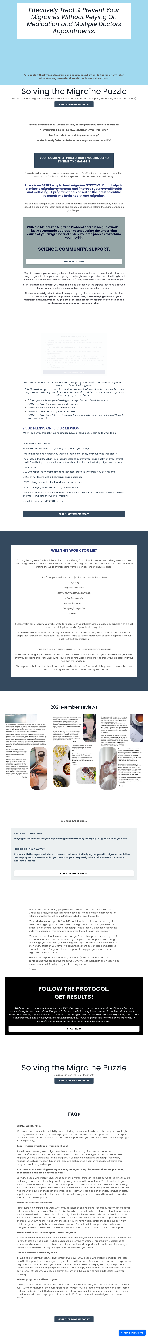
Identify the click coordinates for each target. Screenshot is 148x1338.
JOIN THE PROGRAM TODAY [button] (74, 104)
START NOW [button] (74, 1030)
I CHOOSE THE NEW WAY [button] (74, 874)
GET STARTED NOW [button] (74, 261)
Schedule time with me (132, 1332)
